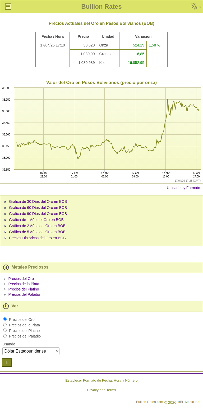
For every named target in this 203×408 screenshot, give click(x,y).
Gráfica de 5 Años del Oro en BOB (37, 232)
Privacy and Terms (101, 390)
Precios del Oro (21, 278)
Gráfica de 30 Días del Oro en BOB (38, 201)
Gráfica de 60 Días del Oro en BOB (38, 207)
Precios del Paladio (24, 294)
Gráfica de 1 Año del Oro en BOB (36, 220)
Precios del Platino (23, 289)
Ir (7, 362)
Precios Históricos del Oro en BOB (37, 238)
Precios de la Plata (23, 284)
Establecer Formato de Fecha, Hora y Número (101, 380)
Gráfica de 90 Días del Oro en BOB (38, 214)
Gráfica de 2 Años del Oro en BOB (37, 226)
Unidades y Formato (183, 188)
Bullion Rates (101, 6)
